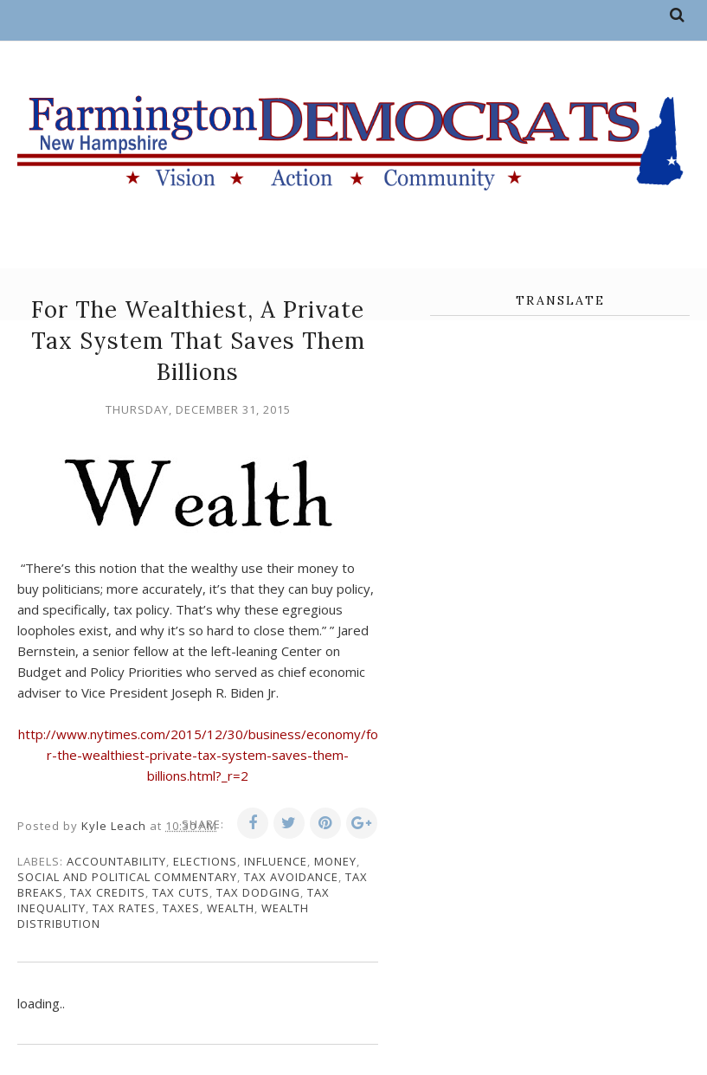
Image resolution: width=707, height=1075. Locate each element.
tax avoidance (291, 877)
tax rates (124, 908)
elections (205, 861)
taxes (181, 908)
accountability (116, 861)
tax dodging (258, 892)
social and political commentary (127, 877)
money (335, 861)
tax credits (107, 892)
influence (275, 861)
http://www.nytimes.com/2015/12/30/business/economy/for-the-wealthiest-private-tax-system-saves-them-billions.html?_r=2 (198, 754)
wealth (230, 908)
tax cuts (180, 892)
